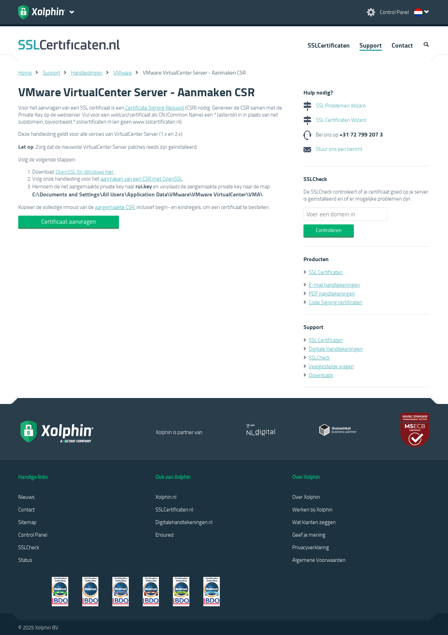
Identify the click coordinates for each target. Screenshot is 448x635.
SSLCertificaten (329, 45)
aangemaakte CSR (114, 206)
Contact (402, 45)
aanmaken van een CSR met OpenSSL (141, 178)
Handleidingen (87, 72)
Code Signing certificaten (335, 302)
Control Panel (32, 534)
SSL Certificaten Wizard (334, 119)
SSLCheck (319, 357)
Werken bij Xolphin (312, 509)
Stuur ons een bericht (332, 148)
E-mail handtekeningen (334, 284)
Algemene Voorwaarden (318, 559)
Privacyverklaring (310, 547)
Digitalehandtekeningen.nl (183, 521)
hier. (84, 171)
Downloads (321, 374)
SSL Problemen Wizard (334, 105)
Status (25, 559)
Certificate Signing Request (154, 107)
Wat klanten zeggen (314, 521)
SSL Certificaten (326, 271)
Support (370, 45)
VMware (122, 72)
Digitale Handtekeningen (336, 348)
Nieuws (26, 496)
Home (25, 72)
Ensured (164, 534)
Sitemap (27, 521)
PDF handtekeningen (332, 293)
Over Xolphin (306, 496)
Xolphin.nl (165, 496)
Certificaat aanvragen (68, 221)
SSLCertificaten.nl (174, 509)
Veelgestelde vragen (331, 366)
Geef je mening (309, 534)
